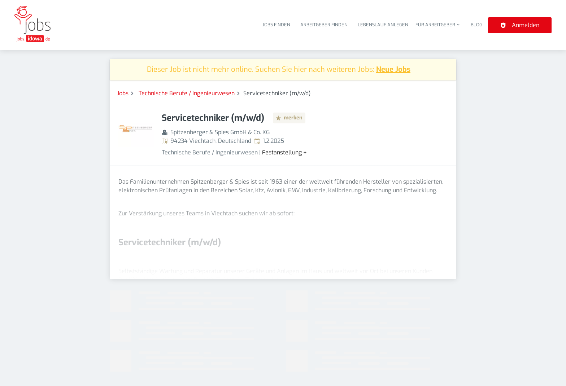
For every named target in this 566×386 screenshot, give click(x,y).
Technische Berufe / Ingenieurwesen (187, 93)
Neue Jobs (393, 69)
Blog (476, 25)
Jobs (123, 93)
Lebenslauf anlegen (383, 25)
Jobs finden (276, 25)
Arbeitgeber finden (324, 25)
